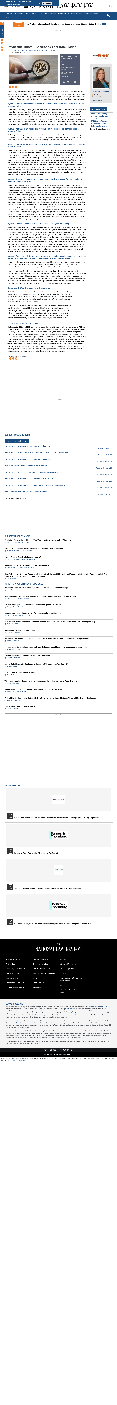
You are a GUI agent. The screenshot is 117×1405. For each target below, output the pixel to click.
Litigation (63, 973)
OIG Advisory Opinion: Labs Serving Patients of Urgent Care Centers (33, 605)
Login (111, 6)
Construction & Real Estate (15, 983)
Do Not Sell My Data (17, 1061)
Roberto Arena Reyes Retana (16, 559)
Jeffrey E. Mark (11, 607)
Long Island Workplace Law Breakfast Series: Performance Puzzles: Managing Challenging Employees (56, 818)
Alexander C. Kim (23, 542)
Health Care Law (39, 983)
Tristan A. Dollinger (13, 641)
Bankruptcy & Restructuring (16, 969)
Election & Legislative (40, 959)
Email (96, 95)
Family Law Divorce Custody (67, 72)
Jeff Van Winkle (12, 675)
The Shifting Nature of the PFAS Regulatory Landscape (27, 655)
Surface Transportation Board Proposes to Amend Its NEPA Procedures (34, 548)
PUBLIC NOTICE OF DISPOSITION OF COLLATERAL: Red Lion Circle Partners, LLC (36, 453)
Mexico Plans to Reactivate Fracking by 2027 (23, 557)
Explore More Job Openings (99, 129)
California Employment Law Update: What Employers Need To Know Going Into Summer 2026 (52, 924)
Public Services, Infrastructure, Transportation (71, 979)
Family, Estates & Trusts (41, 969)
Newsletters (50, 14)
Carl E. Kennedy (12, 542)
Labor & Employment (67, 969)
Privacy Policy (104, 1007)
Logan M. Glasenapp (13, 658)
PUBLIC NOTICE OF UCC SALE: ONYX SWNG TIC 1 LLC (26, 492)
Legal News (50, 50)
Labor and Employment (14, 700)
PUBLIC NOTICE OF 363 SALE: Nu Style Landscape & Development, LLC (32, 472)
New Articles (2, 31)
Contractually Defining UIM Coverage (20, 706)
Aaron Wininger (12, 578)
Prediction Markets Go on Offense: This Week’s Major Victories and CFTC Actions (38, 540)
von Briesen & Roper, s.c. (35, 50)
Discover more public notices (14, 498)
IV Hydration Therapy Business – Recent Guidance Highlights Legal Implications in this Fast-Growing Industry (50, 622)
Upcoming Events (14, 785)
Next (105, 24)
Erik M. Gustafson (12, 708)
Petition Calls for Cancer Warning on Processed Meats (27, 565)
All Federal (64, 76)
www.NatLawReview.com (13, 1011)
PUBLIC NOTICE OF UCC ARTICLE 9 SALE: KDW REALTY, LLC (29, 479)
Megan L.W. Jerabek (13, 649)
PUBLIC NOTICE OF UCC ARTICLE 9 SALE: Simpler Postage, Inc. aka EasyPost (35, 485)
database (70, 1009)
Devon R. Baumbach (13, 632)
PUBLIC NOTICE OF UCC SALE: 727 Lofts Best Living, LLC (27, 446)
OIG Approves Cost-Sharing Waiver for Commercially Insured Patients (33, 613)
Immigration (37, 987)
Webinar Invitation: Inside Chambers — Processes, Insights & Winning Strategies (47, 888)
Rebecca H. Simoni (18, 50)
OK (39, 3)
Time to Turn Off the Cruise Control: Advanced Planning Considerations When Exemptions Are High (46, 647)
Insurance (63, 959)
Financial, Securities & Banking (44, 973)
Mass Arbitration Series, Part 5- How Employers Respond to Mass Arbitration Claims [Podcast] (64, 24)
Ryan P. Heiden (12, 590)
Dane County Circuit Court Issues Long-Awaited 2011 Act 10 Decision (33, 689)
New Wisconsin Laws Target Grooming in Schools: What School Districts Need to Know (41, 596)
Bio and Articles (97, 101)
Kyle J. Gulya (11, 691)
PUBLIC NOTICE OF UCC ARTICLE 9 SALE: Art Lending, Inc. (28, 459)
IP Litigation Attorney (99, 121)
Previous (103, 24)
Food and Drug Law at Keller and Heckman (20, 567)
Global (35, 978)
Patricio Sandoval (32, 559)
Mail (68, 82)
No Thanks (47, 3)
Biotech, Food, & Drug (14, 973)
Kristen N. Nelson (12, 624)
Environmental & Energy (41, 964)
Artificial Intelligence (13, 959)
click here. (37, 1043)
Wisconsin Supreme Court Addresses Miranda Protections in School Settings (36, 588)
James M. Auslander (13, 551)
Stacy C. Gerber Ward (24, 607)
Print (65, 82)
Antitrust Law (10, 964)
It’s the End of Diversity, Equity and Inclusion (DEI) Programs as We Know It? (36, 664)
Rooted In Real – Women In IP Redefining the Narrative (37, 853)
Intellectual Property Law (69, 964)
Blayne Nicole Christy (13, 683)
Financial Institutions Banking (67, 68)
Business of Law (12, 978)
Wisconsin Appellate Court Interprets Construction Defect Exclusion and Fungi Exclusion (41, 681)
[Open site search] (108, 15)
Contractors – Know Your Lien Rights (20, 630)
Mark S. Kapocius (23, 598)
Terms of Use (93, 1007)
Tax (62, 65)
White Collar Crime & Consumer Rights (71, 991)
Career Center (75, 14)
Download (72, 82)
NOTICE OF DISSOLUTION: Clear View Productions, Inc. (26, 466)
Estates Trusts (65, 62)
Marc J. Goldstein (26, 551)
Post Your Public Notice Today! (17, 441)
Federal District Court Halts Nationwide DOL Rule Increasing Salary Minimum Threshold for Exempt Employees (50, 698)
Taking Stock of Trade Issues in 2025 (20, 672)
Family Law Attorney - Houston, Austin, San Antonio (99, 116)
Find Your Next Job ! (98, 109)
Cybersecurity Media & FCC (16, 987)
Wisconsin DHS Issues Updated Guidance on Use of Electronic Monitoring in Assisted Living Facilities (47, 639)
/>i (75, 82)
